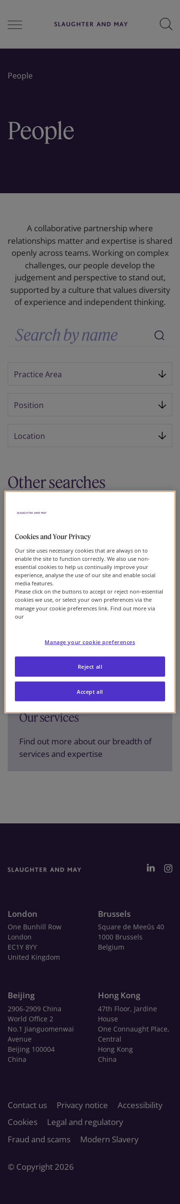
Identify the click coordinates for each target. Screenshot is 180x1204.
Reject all (90, 666)
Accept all (90, 691)
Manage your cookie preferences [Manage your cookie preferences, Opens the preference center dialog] (90, 641)
